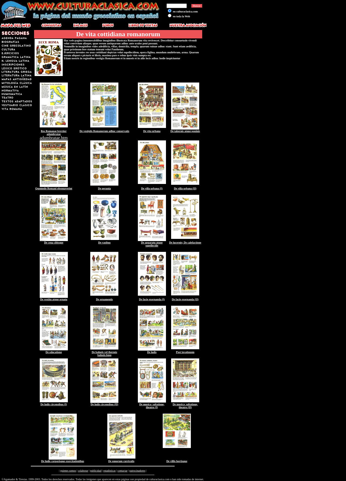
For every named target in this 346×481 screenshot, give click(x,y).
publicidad (95, 470)
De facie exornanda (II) (185, 299)
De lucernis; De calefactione (185, 242)
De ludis (152, 352)
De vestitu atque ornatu (53, 299)
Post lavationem (185, 352)
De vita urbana (152, 131)
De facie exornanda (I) (152, 299)
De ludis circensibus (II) (104, 404)
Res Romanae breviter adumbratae (53, 133)
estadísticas (109, 470)
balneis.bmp (104, 355)
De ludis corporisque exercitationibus (62, 461)
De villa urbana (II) (185, 188)
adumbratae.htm (54, 138)
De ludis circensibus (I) (54, 404)
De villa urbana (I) (151, 188)
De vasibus (104, 242)
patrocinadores (137, 470)
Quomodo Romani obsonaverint (53, 188)
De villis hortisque (176, 461)
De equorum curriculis (121, 461)
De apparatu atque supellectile (152, 244)
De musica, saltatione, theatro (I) (151, 406)
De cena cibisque (53, 242)
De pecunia (104, 188)
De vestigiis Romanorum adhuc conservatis (104, 131)
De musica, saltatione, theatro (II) (185, 406)
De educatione (54, 352)
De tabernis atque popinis (185, 131)
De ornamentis (104, 299)
